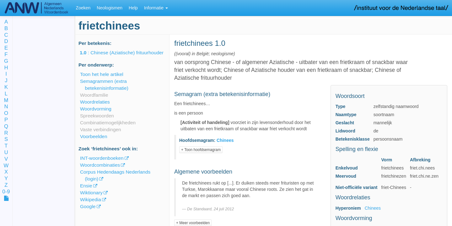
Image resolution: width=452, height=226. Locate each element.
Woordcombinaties (100, 165)
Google (88, 206)
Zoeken (83, 7)
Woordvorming (95, 108)
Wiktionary (91, 192)
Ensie (86, 185)
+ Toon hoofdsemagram (201, 150)
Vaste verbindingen (100, 129)
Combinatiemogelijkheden (108, 122)
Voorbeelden (93, 136)
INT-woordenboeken (102, 158)
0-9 (6, 192)
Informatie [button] (156, 7)
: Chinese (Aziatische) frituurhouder (126, 52)
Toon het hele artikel (101, 74)
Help (133, 7)
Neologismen (109, 7)
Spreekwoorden (97, 115)
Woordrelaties (95, 102)
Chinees (373, 208)
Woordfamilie (94, 95)
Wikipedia (90, 199)
